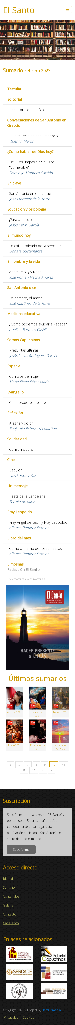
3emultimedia (51, 1010)
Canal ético (11, 923)
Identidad (9, 878)
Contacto (9, 914)
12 (24, 770)
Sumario (9, 887)
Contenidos (11, 896)
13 (33, 770)
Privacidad (11, 1017)
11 (63, 765)
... (19, 765)
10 (53, 765)
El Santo (19, 10)
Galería (8, 905)
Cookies (28, 1017)
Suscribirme (21, 849)
